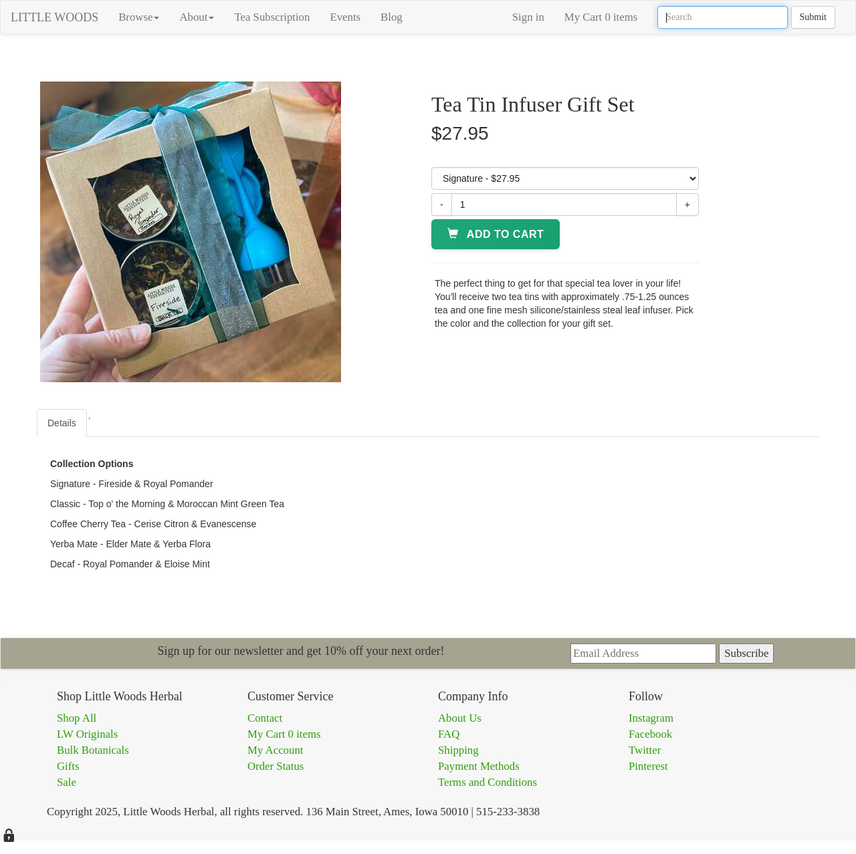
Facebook (650, 734)
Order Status (275, 766)
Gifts (68, 766)
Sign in (528, 17)
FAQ (448, 734)
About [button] (196, 17)
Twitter (645, 750)
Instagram (651, 718)
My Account (275, 750)
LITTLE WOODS (54, 17)
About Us (459, 718)
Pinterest (648, 766)
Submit (813, 17)
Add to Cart (495, 234)
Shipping (458, 750)
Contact (264, 718)
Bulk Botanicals (93, 750)
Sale (66, 782)
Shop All (76, 718)
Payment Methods (479, 766)
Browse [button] (138, 17)
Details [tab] (61, 423)
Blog (392, 17)
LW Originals (87, 734)
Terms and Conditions (487, 782)
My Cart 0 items (601, 17)
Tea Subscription (272, 17)
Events (345, 17)
